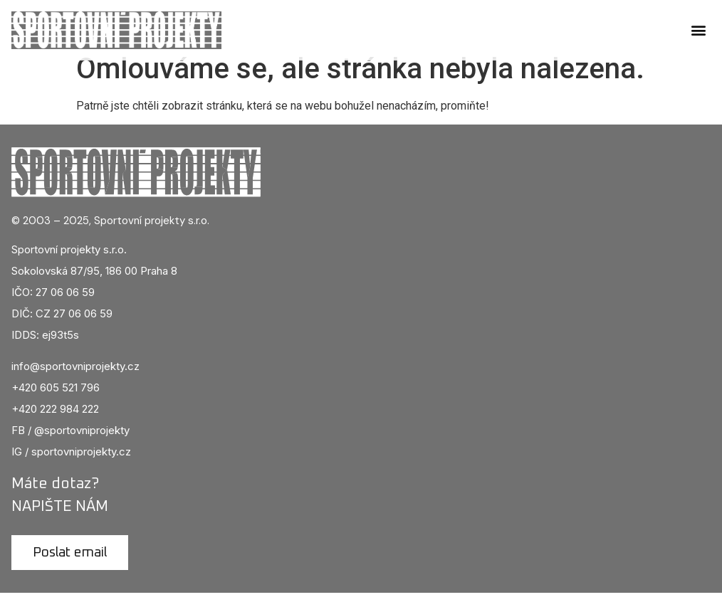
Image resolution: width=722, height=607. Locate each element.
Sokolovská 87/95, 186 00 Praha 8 (94, 284)
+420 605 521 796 (55, 401)
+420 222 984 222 (55, 423)
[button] (699, 30)
